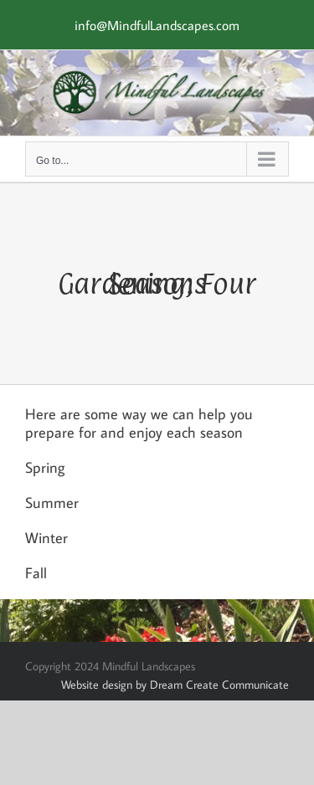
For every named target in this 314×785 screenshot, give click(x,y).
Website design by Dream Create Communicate (175, 684)
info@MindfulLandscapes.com (157, 25)
